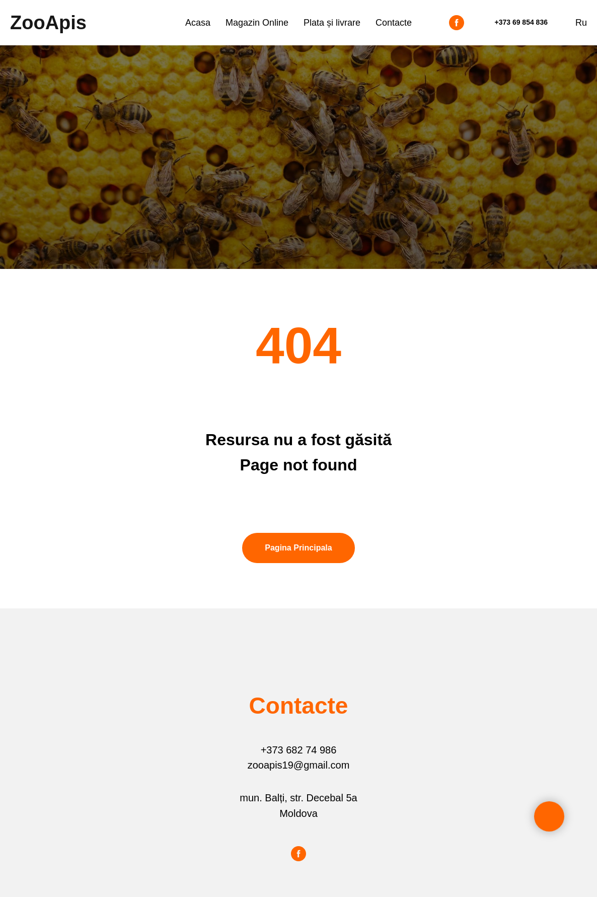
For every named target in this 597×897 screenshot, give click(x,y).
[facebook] (456, 22)
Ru (581, 23)
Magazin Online (257, 23)
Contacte (394, 23)
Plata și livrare (332, 23)
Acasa (197, 23)
